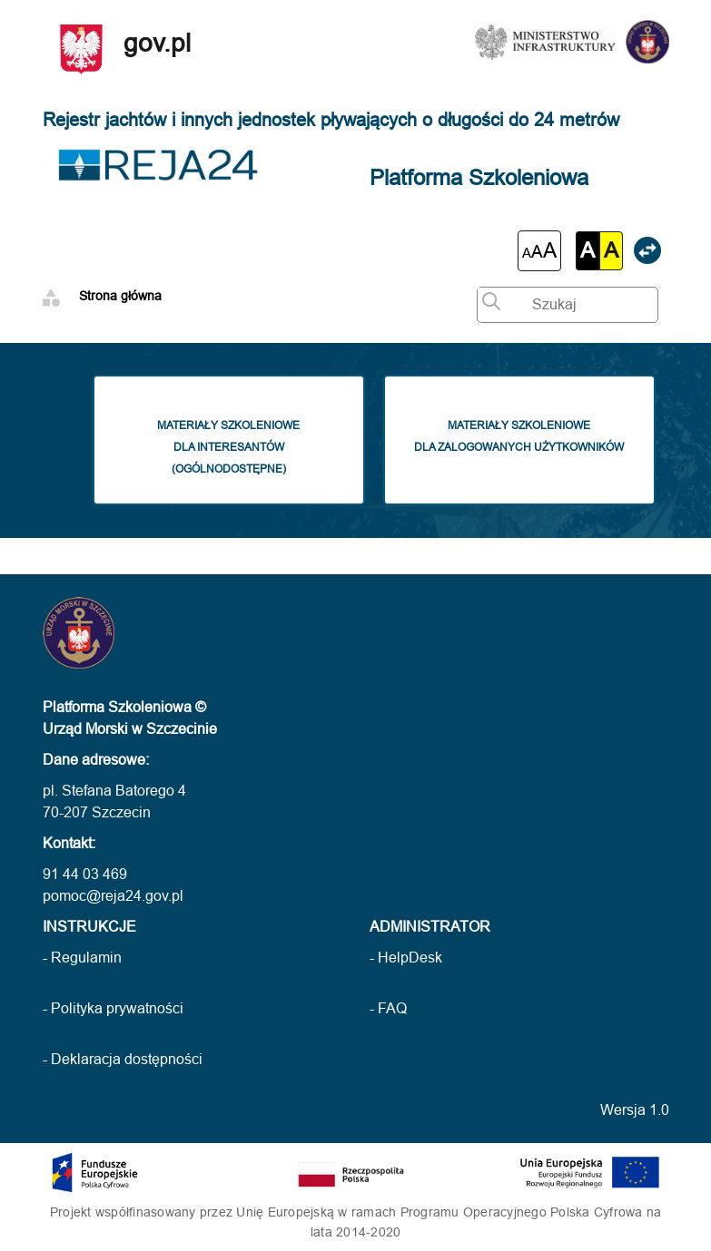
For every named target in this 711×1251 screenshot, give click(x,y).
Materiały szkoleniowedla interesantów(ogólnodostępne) (239, 445)
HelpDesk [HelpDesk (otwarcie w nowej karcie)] (410, 957)
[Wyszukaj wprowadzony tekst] (487, 298)
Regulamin (86, 957)
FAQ (392, 1008)
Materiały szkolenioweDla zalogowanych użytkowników (519, 434)
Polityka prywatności (117, 1008)
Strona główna (120, 295)
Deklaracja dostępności (126, 1059)
